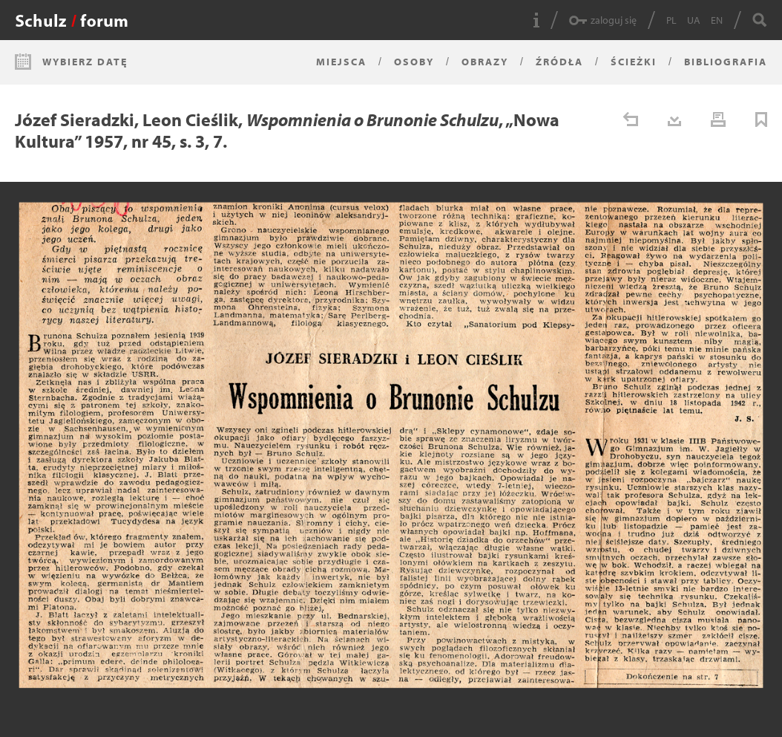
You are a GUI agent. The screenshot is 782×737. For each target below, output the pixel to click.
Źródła (559, 61)
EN (717, 20)
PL (671, 20)
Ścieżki (634, 61)
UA (693, 20)
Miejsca (341, 61)
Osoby (414, 61)
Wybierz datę (85, 61)
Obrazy (484, 61)
